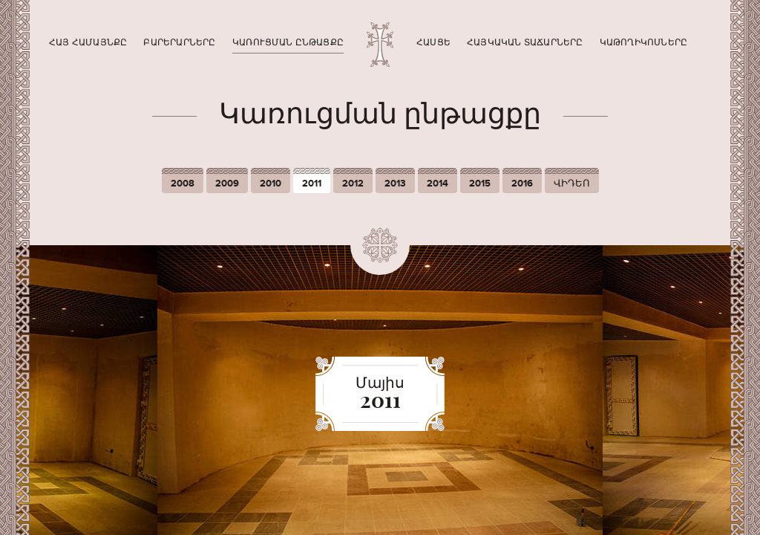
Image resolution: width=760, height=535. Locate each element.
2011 (311, 183)
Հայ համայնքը (88, 42)
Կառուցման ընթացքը (288, 42)
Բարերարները (179, 42)
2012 (353, 183)
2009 (227, 183)
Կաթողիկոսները (644, 42)
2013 (395, 183)
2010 (270, 183)
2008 (182, 183)
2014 (437, 183)
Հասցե (433, 42)
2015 (480, 183)
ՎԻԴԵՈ (572, 183)
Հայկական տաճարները (525, 42)
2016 (522, 183)
